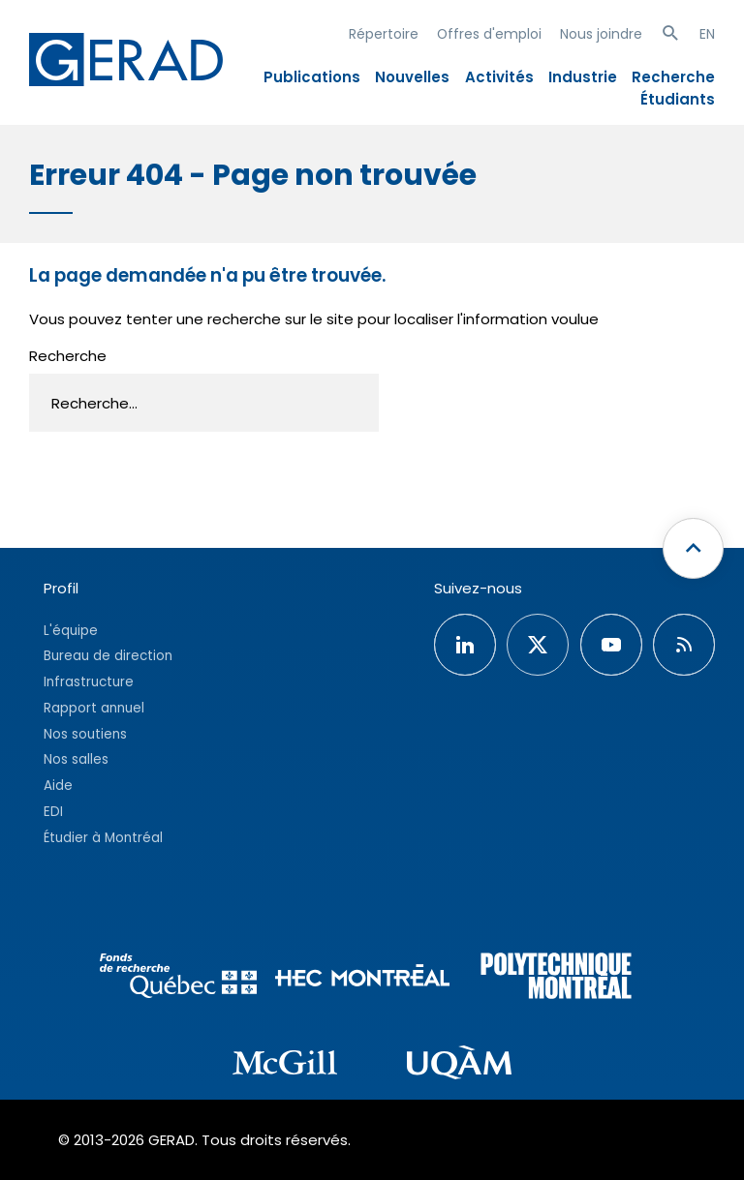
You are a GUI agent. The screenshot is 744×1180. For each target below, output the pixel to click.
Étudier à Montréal (103, 838)
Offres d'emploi (489, 34)
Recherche (673, 77)
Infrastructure (89, 682)
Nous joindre (601, 34)
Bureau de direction (108, 656)
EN (707, 34)
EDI (53, 811)
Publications (312, 77)
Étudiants (677, 99)
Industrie (582, 77)
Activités (499, 77)
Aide (58, 785)
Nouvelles (412, 77)
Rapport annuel (94, 708)
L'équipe (71, 630)
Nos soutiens (85, 734)
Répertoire (383, 34)
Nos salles (76, 759)
